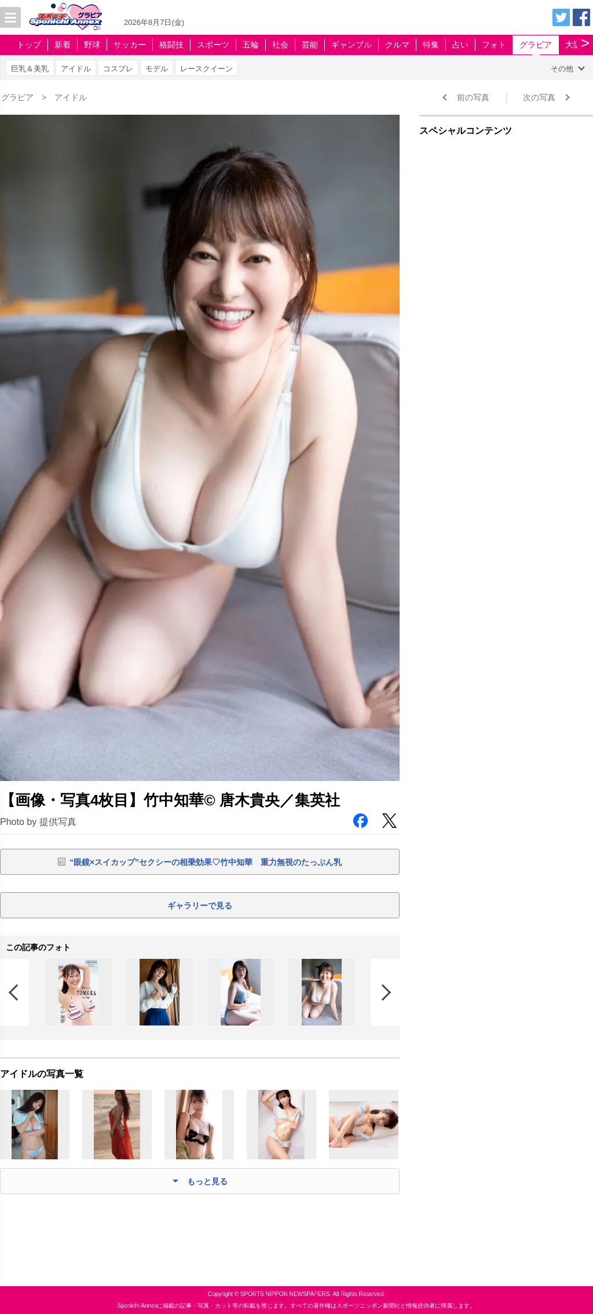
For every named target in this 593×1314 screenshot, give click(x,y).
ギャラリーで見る (199, 905)
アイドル (76, 68)
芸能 (310, 44)
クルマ (397, 44)
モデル (156, 68)
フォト (494, 44)
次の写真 (539, 97)
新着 (62, 44)
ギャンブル (351, 44)
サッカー (130, 44)
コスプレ (118, 68)
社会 (280, 44)
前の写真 (473, 97)
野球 (92, 44)
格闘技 (171, 44)
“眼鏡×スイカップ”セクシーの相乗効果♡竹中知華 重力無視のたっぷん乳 (205, 862)
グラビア (535, 44)
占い (460, 44)
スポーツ (213, 44)
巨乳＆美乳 (30, 68)
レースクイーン (206, 68)
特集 (431, 44)
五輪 (251, 44)
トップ (29, 44)
